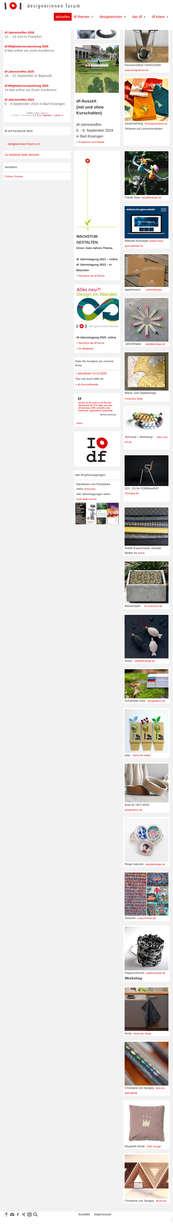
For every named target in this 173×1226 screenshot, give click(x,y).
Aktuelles (63, 17)
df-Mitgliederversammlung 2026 (26, 46)
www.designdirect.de (136, 70)
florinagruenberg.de (156, 123)
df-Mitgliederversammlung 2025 (26, 85)
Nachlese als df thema (92, 275)
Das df (137, 17)
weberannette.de (155, 973)
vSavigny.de (132, 493)
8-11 (39, 115)
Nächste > (48, 115)
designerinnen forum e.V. (24, 144)
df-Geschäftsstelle (87, 384)
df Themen (82, 17)
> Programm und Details (90, 142)
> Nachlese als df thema (90, 343)
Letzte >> (59, 115)
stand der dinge (141, 755)
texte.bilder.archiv (86, 499)
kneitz (141, 553)
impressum (103, 1214)
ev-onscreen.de (153, 606)
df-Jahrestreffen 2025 (19, 71)
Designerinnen (111, 17)
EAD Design (154, 1146)
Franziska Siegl (133, 398)
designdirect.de (156, 701)
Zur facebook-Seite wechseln (22, 154)
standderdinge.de (151, 197)
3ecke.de (161, 1200)
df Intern (158, 17)
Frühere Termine (14, 176)
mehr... (80, 423)
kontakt (84, 1214)
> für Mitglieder (84, 348)
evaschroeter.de (146, 918)
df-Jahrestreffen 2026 (19, 32)
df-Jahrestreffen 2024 (19, 99)
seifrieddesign (154, 289)
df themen (90, 489)
